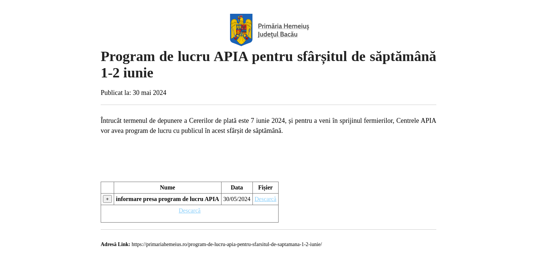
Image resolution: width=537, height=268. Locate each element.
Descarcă (266, 199)
